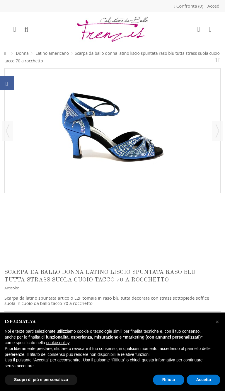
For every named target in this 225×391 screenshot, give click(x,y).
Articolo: (11, 288)
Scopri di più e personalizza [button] (41, 379)
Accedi (213, 6)
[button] (217, 322)
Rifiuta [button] (168, 379)
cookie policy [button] (57, 342)
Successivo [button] (217, 131)
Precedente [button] (7, 131)
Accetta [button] (203, 379)
